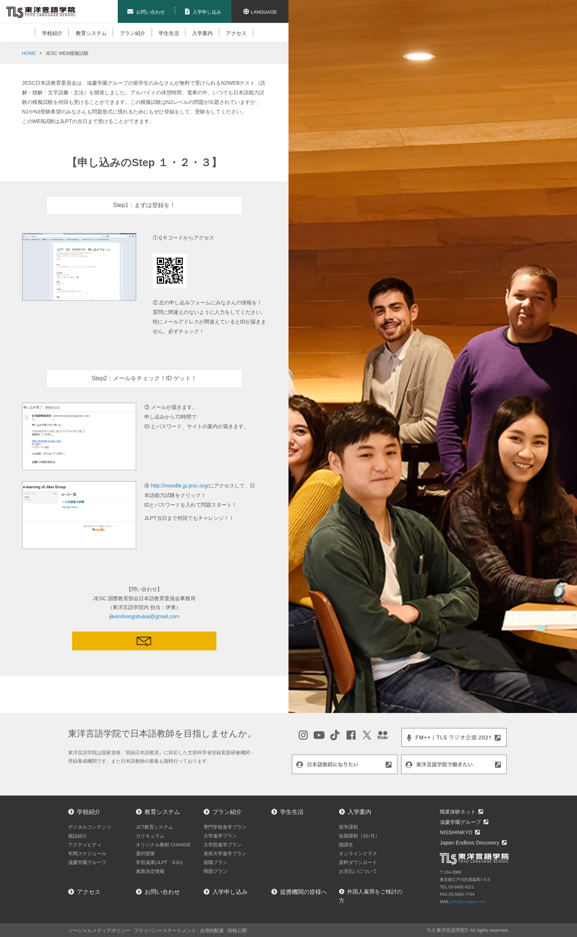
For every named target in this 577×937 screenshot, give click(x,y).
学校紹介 (52, 33)
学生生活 (169, 33)
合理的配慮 (212, 930)
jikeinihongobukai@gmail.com (144, 616)
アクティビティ (85, 844)
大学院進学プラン (222, 844)
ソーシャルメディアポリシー (99, 930)
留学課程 (348, 827)
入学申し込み (230, 892)
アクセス (236, 33)
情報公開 (237, 930)
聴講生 (346, 844)
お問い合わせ (162, 892)
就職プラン (215, 862)
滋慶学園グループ (87, 862)
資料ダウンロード (358, 862)
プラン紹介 (132, 33)
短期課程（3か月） (359, 836)
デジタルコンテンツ (89, 827)
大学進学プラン (220, 836)
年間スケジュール (87, 853)
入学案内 (202, 33)
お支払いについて (358, 871)
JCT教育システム (154, 827)
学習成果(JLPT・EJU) (159, 862)
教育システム (91, 33)
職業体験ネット (458, 812)
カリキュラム (150, 836)
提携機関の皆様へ (303, 892)
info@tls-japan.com (468, 901)
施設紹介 (77, 836)
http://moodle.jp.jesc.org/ (180, 486)
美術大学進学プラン (225, 853)
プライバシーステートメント (165, 930)
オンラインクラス (358, 853)
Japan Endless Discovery (469, 843)
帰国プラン (215, 871)
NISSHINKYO (456, 832)
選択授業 (145, 853)
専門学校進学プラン (225, 827)
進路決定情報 (150, 871)
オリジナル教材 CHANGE (163, 844)
